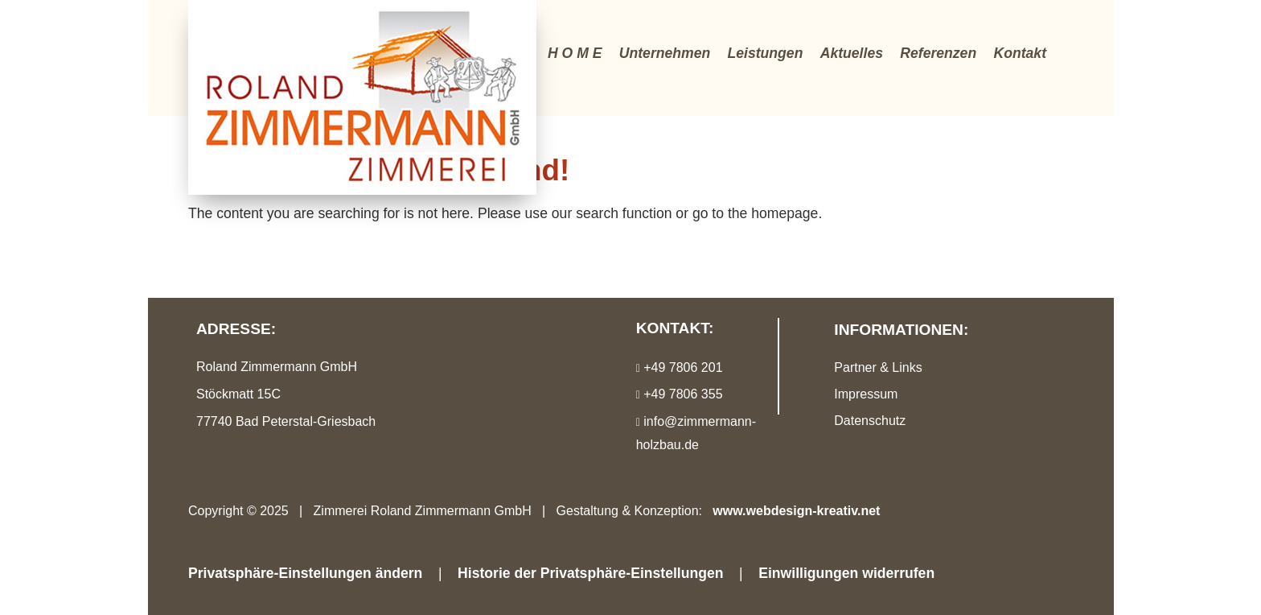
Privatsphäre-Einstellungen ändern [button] (305, 573)
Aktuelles (851, 53)
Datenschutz (870, 420)
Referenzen (938, 53)
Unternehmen (664, 53)
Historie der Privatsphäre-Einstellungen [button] (590, 573)
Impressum (865, 394)
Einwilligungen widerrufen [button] (846, 573)
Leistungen (765, 53)
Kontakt (1020, 53)
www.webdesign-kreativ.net (796, 511)
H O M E (575, 53)
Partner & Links (878, 367)
